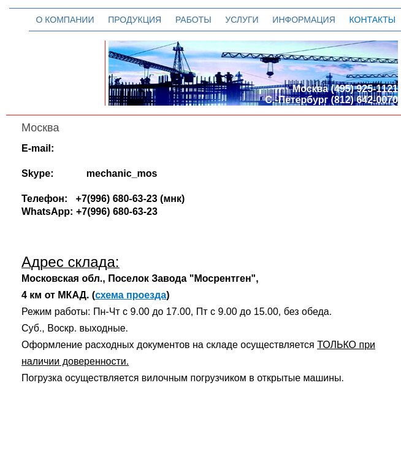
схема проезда (130, 295)
